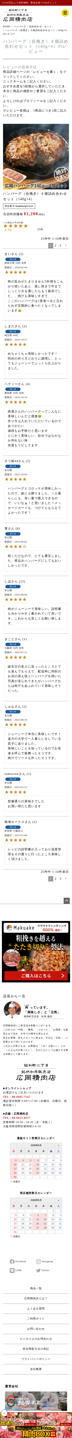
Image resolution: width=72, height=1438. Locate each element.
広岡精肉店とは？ (36, 1298)
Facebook (18, 1261)
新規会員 (36, 2)
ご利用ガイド (36, 1318)
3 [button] (60, 245)
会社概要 (36, 1369)
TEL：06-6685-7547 (16, 1096)
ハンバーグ (20, 26)
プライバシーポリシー (36, 1359)
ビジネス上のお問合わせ (36, 1338)
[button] (66, 245)
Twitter (43, 1270)
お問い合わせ (36, 1328)
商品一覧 (36, 1288)
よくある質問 (36, 1308)
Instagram (44, 1261)
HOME (6, 26)
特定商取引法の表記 (36, 1348)
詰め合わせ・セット (40, 26)
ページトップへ (67, 901)
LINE (16, 1270)
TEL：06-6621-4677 (16, 1117)
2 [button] (56, 245)
